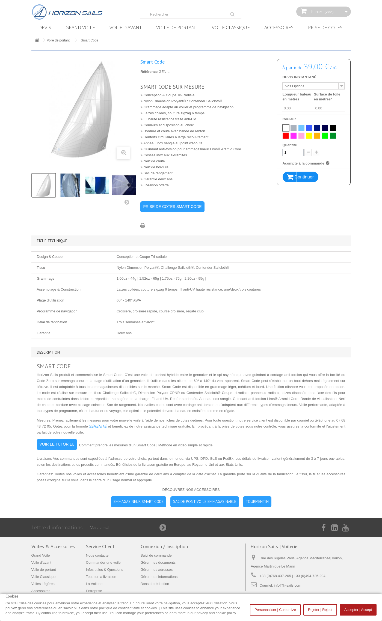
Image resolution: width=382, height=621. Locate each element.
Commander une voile (103, 562)
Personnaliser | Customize (275, 610)
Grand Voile (80, 27)
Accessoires (279, 27)
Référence (149, 72)
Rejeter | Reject (320, 610)
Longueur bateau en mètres (296, 96)
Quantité (289, 145)
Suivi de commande (156, 555)
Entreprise (94, 591)
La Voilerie (94, 584)
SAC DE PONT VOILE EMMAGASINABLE (204, 501)
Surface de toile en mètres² (327, 96)
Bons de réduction (155, 584)
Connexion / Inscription (164, 546)
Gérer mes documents (158, 562)
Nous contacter (98, 555)
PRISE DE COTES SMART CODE (172, 206)
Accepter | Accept (358, 610)
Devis (45, 27)
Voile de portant (176, 27)
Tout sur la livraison (101, 577)
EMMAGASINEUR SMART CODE (139, 501)
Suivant (128, 203)
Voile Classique (231, 27)
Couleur (289, 119)
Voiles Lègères (43, 584)
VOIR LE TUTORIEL (57, 444)
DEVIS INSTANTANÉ (299, 77)
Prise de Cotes (325, 27)
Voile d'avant (125, 27)
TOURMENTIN (257, 501)
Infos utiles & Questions (104, 570)
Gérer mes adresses (157, 570)
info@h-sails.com (287, 585)
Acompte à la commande (306, 163)
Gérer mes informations (159, 577)
